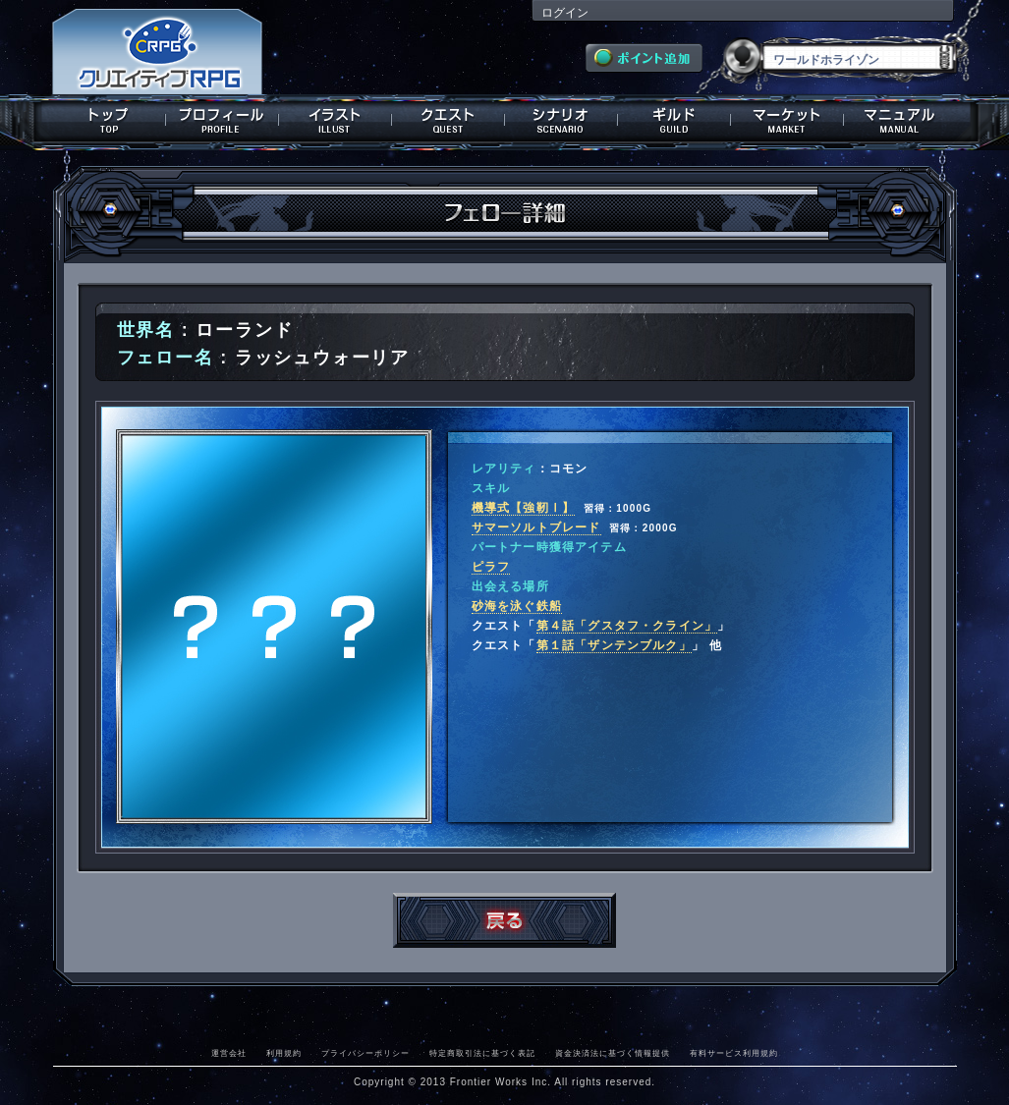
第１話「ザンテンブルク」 (614, 645)
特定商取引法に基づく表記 (482, 1053)
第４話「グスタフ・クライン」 (627, 626)
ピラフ (491, 567)
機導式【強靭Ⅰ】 (524, 508)
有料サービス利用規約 (734, 1053)
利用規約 (284, 1053)
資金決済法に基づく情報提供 (612, 1053)
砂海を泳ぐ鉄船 (517, 606)
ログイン (565, 13)
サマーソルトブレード (536, 527)
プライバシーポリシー (365, 1053)
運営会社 (229, 1053)
